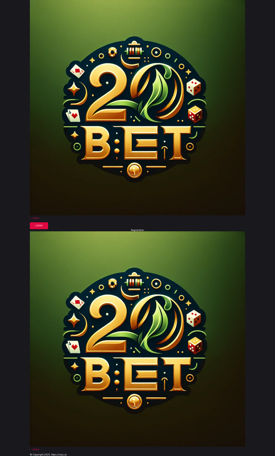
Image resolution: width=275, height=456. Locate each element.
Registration (137, 230)
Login (39, 225)
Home (36, 218)
